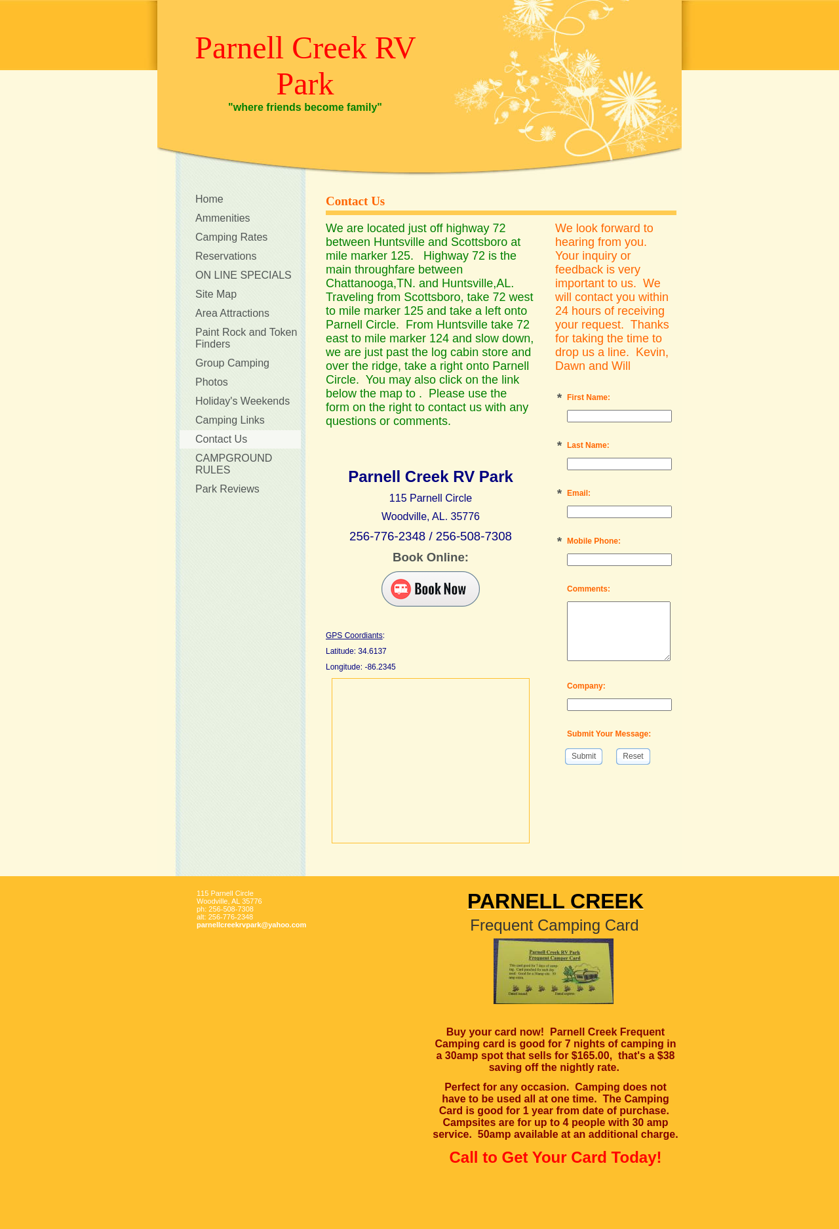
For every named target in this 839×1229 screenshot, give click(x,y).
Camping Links (230, 420)
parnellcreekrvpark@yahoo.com (251, 925)
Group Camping (232, 363)
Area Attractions (232, 313)
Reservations (225, 256)
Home (209, 199)
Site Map (216, 294)
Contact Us (221, 439)
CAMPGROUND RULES (233, 464)
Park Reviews (227, 488)
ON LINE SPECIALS (243, 275)
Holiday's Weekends (242, 401)
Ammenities (222, 218)
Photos (211, 382)
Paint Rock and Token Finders (246, 338)
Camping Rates (231, 237)
